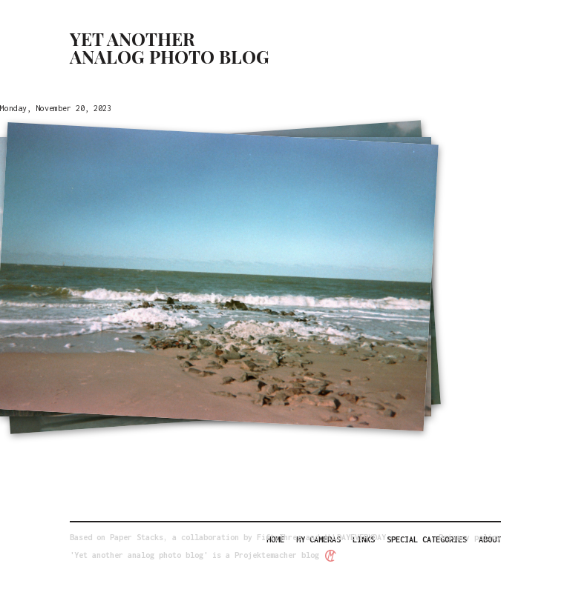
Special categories (427, 539)
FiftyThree (279, 537)
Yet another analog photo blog (169, 47)
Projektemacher (266, 555)
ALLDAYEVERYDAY (355, 537)
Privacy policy (470, 537)
